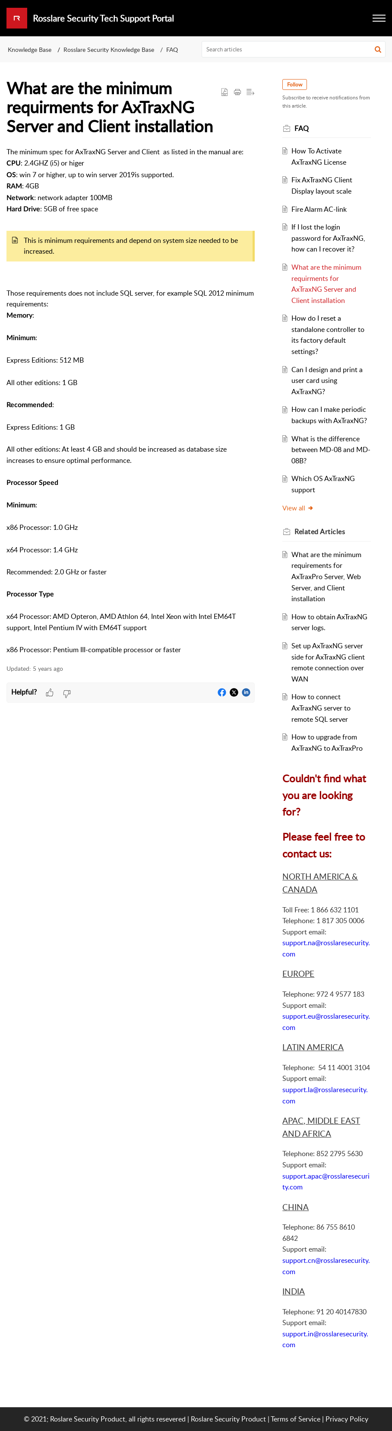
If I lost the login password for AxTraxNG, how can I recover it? (328, 238)
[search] (294, 49)
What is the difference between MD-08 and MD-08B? (330, 449)
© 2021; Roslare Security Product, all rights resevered (105, 1419)
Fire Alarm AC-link (319, 209)
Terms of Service (295, 1419)
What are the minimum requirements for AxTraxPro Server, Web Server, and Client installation (326, 576)
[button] (378, 49)
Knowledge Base (29, 49)
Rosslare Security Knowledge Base (108, 49)
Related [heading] (319, 531)
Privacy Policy (347, 1419)
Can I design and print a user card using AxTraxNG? (327, 380)
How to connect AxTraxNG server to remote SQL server (321, 707)
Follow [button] (294, 84)
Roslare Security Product (228, 1419)
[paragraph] (130, 401)
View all (298, 508)
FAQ (172, 49)
